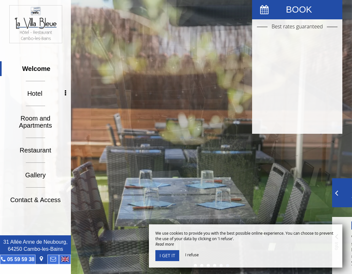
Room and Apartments (35, 122)
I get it (167, 255)
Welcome (36, 68)
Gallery (35, 175)
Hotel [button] (46, 93)
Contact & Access (35, 199)
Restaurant (35, 150)
